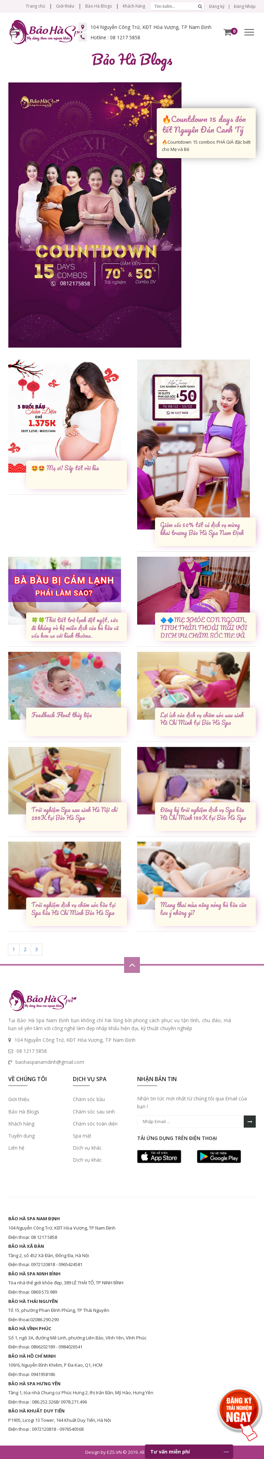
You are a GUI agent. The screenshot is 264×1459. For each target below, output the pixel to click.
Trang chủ (35, 6)
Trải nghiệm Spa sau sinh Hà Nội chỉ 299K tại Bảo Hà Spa (74, 814)
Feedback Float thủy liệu (61, 715)
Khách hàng (134, 6)
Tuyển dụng (21, 1135)
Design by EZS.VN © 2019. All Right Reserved (131, 1452)
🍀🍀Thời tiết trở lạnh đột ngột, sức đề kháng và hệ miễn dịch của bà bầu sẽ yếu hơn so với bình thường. (75, 627)
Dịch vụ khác (87, 1147)
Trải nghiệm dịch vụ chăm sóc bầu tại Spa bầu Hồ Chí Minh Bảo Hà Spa (73, 909)
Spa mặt (82, 1135)
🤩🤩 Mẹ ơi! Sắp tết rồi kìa (65, 468)
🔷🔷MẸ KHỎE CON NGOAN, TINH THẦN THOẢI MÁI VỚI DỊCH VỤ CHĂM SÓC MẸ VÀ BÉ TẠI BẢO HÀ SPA (203, 627)
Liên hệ (16, 1147)
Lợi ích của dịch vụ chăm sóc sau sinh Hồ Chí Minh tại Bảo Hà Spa (202, 719)
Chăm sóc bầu (89, 1099)
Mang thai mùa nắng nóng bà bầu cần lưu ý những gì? (203, 909)
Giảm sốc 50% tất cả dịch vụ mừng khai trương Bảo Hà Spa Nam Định (202, 529)
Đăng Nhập (245, 6)
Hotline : (115, 37)
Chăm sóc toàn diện (95, 1123)
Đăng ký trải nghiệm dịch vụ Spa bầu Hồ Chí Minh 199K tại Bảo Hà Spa (203, 814)
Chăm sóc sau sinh (94, 1111)
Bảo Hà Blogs (98, 6)
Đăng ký (216, 6)
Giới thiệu (65, 6)
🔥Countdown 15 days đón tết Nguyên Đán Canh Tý (204, 124)
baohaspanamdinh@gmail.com (49, 1062)
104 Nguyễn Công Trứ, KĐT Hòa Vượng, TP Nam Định (150, 27)
